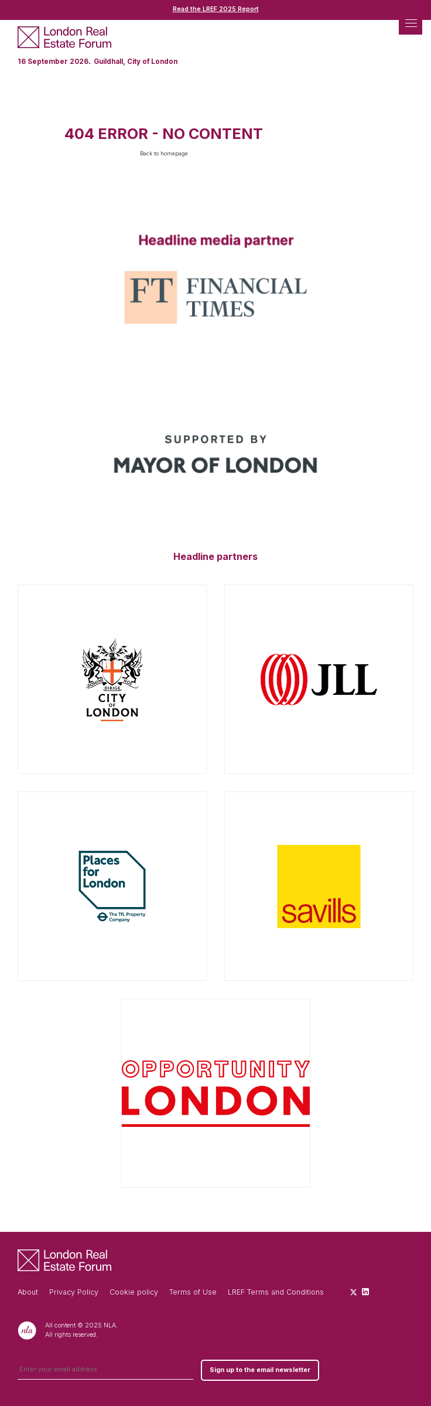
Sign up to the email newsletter (260, 1370)
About (28, 1292)
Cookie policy (134, 1292)
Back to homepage (164, 153)
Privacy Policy (73, 1292)
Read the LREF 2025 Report (216, 9)
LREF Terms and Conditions (276, 1292)
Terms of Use (193, 1292)
